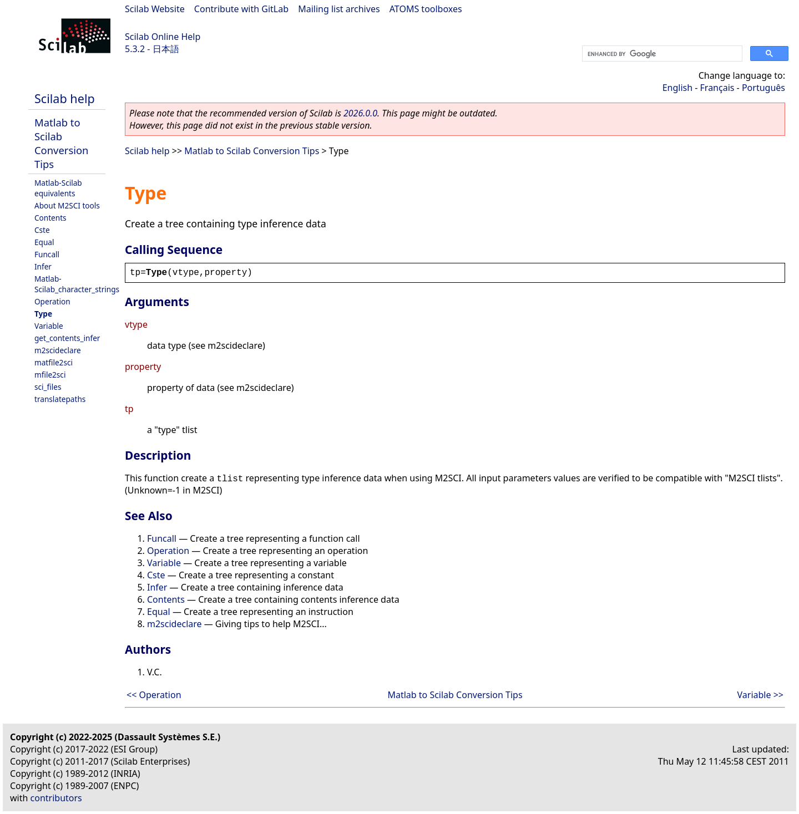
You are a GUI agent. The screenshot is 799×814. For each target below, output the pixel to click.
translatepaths (59, 399)
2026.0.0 (360, 113)
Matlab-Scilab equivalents (58, 188)
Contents (50, 217)
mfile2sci (49, 374)
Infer (43, 266)
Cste (42, 230)
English (677, 88)
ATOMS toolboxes (426, 9)
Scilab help (64, 98)
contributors (56, 798)
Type (43, 313)
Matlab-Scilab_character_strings (76, 283)
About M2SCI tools (67, 205)
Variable (48, 325)
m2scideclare (57, 350)
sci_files (47, 386)
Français (717, 88)
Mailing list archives (339, 9)
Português (763, 88)
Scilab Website (155, 9)
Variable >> (760, 695)
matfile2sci (53, 362)
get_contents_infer (67, 338)
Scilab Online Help (162, 36)
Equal (44, 242)
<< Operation (154, 695)
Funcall (46, 254)
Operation (52, 301)
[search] (661, 54)
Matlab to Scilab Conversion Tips (61, 143)
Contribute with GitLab (241, 9)
